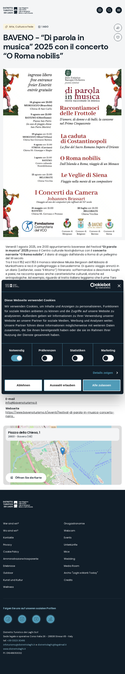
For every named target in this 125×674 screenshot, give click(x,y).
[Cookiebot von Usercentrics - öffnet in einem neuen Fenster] (93, 286)
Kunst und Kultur (13, 580)
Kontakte (8, 537)
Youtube (36, 619)
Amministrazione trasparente (20, 558)
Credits (68, 580)
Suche (109, 10)
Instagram (22, 619)
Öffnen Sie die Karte (28, 477)
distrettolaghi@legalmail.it (52, 644)
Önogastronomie (74, 523)
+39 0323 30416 (16, 640)
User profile (100, 10)
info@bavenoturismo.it (21, 403)
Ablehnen (23, 385)
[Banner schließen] (119, 285)
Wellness (8, 587)
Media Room (71, 566)
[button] (62, 451)
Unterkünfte (70, 544)
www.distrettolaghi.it (14, 648)
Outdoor (8, 573)
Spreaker (50, 619)
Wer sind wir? (11, 523)
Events (68, 537)
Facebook (8, 619)
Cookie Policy (11, 551)
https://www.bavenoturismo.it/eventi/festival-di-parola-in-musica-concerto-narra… (60, 414)
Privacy (7, 544)
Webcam (69, 530)
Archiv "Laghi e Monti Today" (81, 573)
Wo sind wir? (10, 530)
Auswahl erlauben (62, 385)
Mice (66, 551)
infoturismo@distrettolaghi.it (19, 644)
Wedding (69, 558)
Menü (119, 10)
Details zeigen (103, 372)
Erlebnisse (9, 566)
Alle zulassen (101, 385)
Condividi (118, 28)
